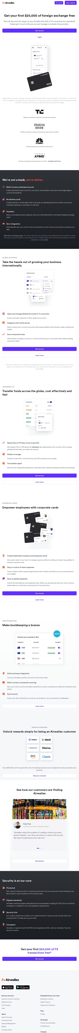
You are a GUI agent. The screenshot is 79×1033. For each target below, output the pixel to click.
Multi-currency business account (20, 187)
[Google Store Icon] (23, 987)
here (62, 102)
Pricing (42, 1014)
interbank (35, 447)
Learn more (39, 355)
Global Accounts (7, 1002)
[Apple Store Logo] (8, 987)
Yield (3, 1008)
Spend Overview (7, 1017)
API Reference (45, 1026)
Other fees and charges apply (13, 235)
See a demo (70, 3)
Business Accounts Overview (11, 999)
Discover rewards (39, 776)
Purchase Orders (7, 1030)
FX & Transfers (6, 1005)
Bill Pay (4, 1027)
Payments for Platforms (47, 1005)
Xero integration (13, 224)
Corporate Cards (7, 1020)
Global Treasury (45, 1002)
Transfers (10, 211)
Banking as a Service (46, 999)
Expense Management (9, 1023)
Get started (59, 3)
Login (40, 37)
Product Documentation (47, 1023)
